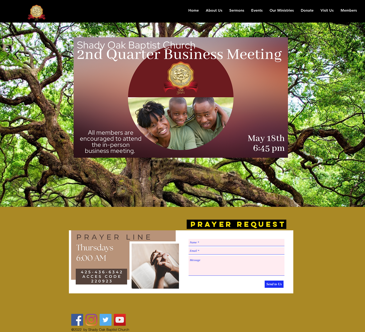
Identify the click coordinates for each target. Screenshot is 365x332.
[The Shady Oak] (91, 320)
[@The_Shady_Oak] (106, 320)
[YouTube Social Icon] (120, 320)
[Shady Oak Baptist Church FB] (77, 320)
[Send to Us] (274, 284)
